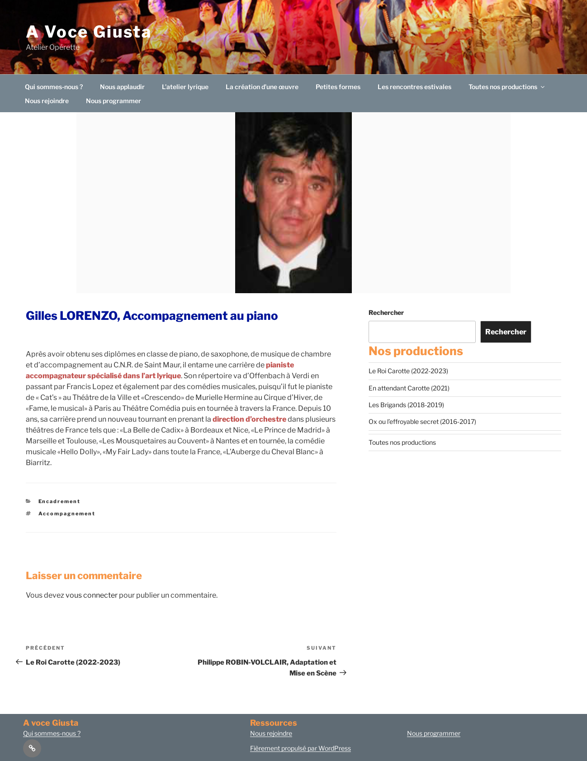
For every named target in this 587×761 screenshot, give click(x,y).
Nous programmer (113, 101)
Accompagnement (67, 513)
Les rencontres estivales (414, 86)
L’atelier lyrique (185, 86)
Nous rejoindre (47, 101)
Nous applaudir (122, 86)
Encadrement (59, 501)
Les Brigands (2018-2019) (406, 405)
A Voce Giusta (88, 32)
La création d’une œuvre (262, 86)
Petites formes (338, 86)
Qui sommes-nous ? (54, 86)
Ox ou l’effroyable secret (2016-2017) (422, 421)
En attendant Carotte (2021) (409, 388)
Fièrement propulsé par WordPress (300, 748)
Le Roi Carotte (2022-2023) (408, 371)
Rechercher (386, 312)
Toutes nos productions (507, 86)
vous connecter (92, 595)
